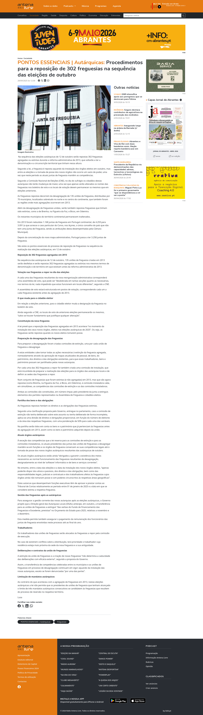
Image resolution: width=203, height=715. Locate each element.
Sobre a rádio (50, 6)
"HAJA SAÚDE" (66, 691)
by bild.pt (167, 711)
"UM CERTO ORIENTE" (108, 685)
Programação (152, 653)
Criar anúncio (152, 688)
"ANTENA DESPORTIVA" (108, 669)
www (156, 156)
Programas (101, 6)
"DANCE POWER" (105, 658)
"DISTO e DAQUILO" (107, 664)
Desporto (63, 15)
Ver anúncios (151, 683)
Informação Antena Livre (157, 657)
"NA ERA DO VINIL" (68, 675)
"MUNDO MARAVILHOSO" (71, 669)
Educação (104, 15)
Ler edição (174, 156)
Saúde (53, 15)
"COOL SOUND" (67, 658)
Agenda (117, 6)
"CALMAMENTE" (67, 685)
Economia (93, 15)
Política (83, 15)
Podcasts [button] (69, 6)
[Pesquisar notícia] (152, 15)
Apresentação (24, 655)
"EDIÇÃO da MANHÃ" (69, 653)
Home (20, 58)
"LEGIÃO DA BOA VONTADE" (110, 691)
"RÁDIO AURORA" (68, 664)
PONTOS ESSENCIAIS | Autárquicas (35, 622)
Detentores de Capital (27, 664)
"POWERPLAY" (104, 675)
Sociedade (34, 15)
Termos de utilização (27, 677)
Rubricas (149, 662)
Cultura (73, 15)
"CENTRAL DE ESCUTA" (108, 653)
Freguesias (61, 622)
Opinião (149, 666)
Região (45, 15)
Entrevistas (115, 15)
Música (85, 6)
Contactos (22, 681)
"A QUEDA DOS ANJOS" (108, 680)
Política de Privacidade (28, 672)
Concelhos (22, 15)
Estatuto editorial (25, 659)
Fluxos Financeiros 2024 (28, 668)
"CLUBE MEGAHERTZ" (69, 680)
